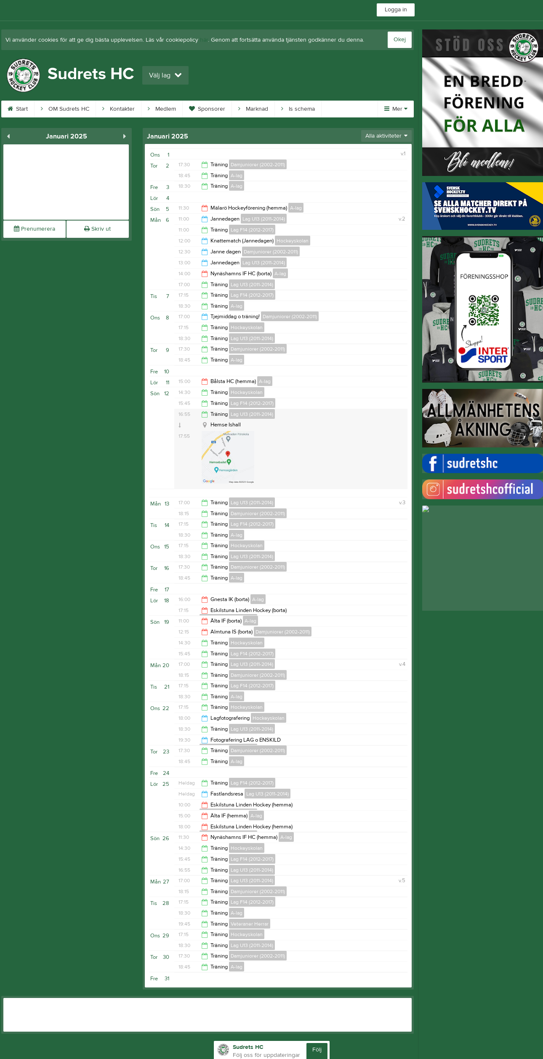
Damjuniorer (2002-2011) (258, 164)
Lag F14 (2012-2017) (252, 229)
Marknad (253, 109)
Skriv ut (97, 229)
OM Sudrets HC (65, 109)
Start (18, 109)
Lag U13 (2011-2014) (263, 219)
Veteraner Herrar (250, 924)
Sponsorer (207, 109)
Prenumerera (34, 229)
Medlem (162, 109)
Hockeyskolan (293, 240)
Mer (395, 109)
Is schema (298, 109)
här (204, 40)
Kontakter (118, 109)
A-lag (236, 175)
